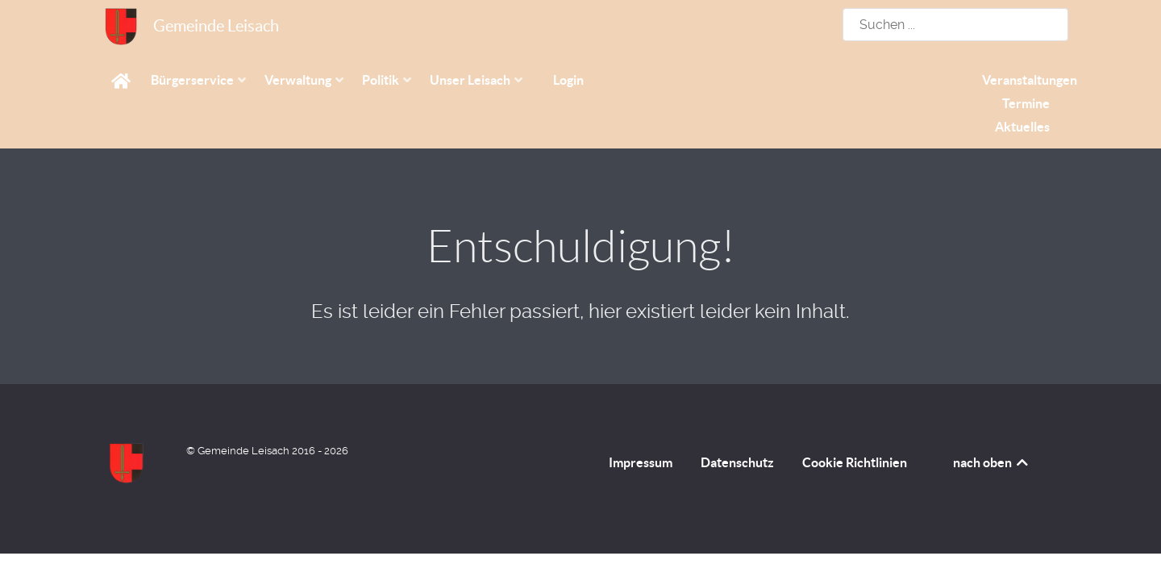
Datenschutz (737, 462)
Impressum (640, 462)
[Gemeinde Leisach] (121, 26)
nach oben (991, 462)
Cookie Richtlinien (854, 462)
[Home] (123, 80)
